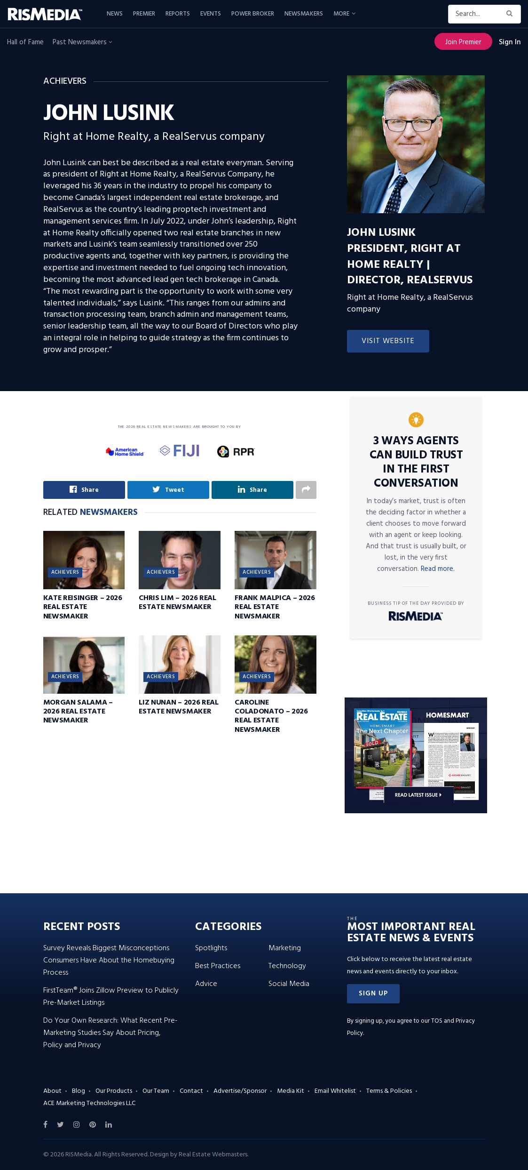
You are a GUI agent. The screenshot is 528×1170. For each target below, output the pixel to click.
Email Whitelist (335, 1091)
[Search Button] (511, 14)
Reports (177, 14)
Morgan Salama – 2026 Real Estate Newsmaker (78, 712)
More (341, 14)
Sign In (510, 42)
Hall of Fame (25, 42)
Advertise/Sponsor (240, 1091)
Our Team (155, 1091)
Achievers (65, 572)
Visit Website (388, 341)
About (52, 1091)
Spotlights (211, 948)
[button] (373, 993)
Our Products (113, 1091)
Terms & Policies (389, 1091)
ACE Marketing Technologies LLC (89, 1103)
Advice (206, 984)
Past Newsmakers (82, 42)
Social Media (288, 984)
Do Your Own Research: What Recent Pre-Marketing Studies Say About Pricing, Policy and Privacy (110, 1033)
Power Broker (252, 14)
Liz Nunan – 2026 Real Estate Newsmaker (178, 707)
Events (210, 14)
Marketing (284, 948)
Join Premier (463, 42)
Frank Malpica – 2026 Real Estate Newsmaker (275, 607)
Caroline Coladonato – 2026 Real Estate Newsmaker (271, 716)
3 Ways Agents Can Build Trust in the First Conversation (416, 462)
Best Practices (217, 966)
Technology (287, 966)
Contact (191, 1091)
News (115, 14)
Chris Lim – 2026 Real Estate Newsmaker (177, 602)
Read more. (438, 569)
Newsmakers (303, 14)
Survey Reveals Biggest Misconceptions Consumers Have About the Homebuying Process (108, 960)
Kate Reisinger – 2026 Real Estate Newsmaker (82, 607)
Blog (78, 1091)
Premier (144, 14)
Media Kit (290, 1091)
